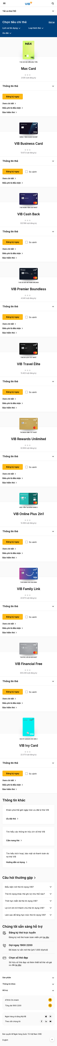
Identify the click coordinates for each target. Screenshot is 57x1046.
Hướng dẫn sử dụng (15, 862)
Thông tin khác (9, 984)
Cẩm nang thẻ (12, 840)
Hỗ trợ (5, 990)
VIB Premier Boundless (28, 289)
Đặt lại (52, 22)
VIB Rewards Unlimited (28, 439)
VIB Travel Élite (28, 364)
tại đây (46, 937)
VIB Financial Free (28, 664)
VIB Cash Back (28, 214)
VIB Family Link (28, 589)
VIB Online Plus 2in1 (28, 514)
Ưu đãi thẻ (11, 818)
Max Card (28, 69)
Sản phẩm (6, 977)
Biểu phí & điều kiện (11, 108)
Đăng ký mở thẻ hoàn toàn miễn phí (26, 937)
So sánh (33, 172)
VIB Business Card (28, 143)
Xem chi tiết (8, 103)
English (5, 1040)
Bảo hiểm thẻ (8, 112)
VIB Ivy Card (28, 745)
